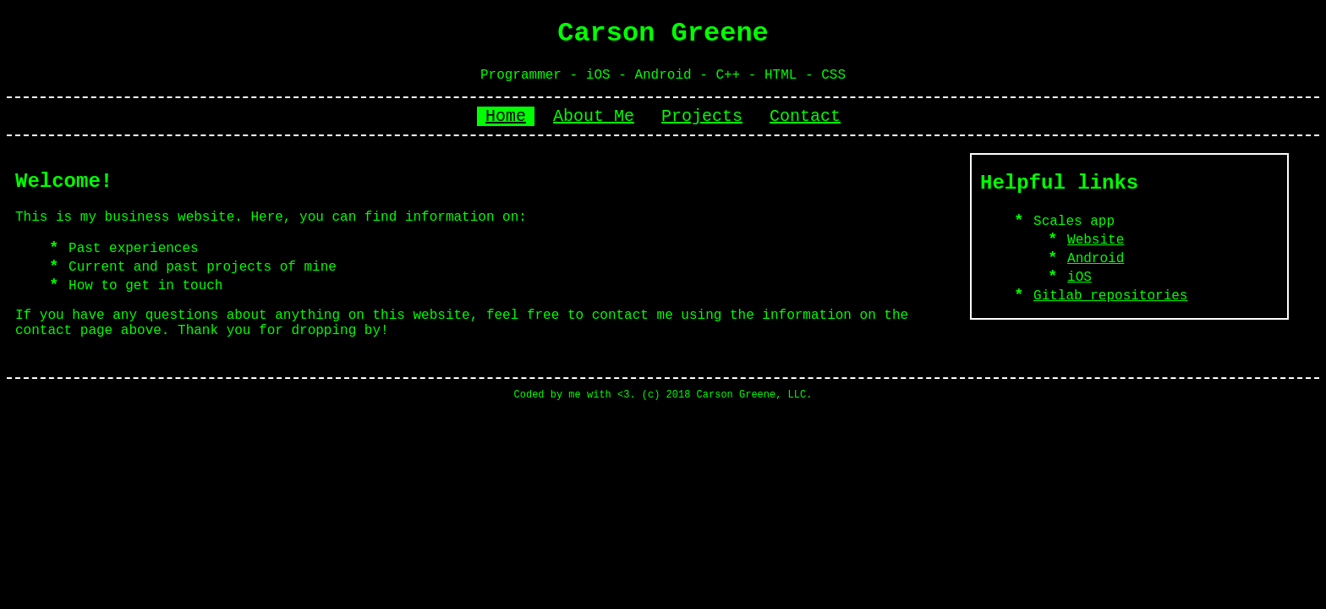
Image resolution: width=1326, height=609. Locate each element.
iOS (1079, 277)
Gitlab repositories (1110, 296)
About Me (593, 116)
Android (1095, 258)
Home (505, 116)
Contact (805, 116)
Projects (701, 116)
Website (1095, 240)
